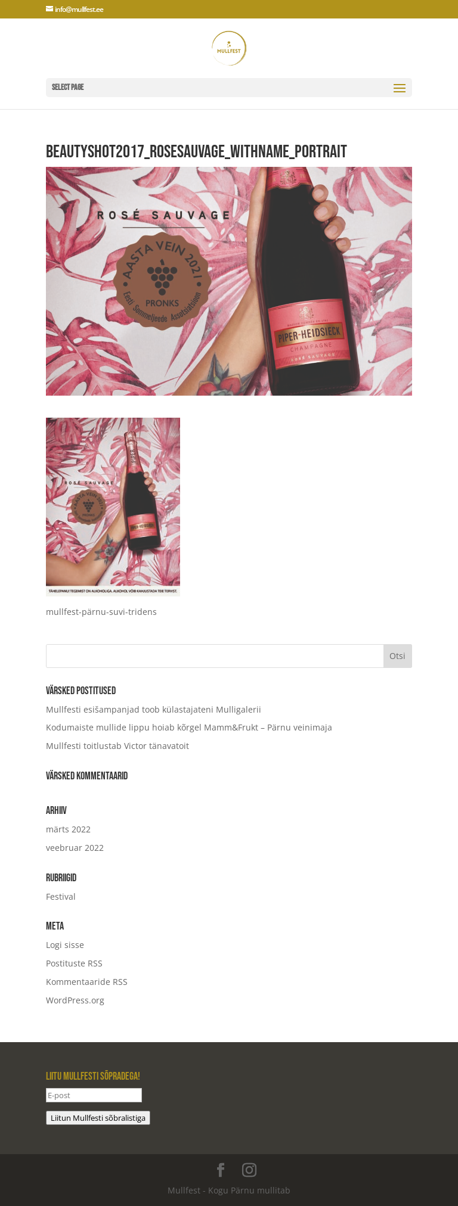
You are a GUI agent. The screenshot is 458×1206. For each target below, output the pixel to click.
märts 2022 (68, 829)
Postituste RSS (74, 963)
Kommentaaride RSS (87, 981)
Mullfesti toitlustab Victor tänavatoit (117, 745)
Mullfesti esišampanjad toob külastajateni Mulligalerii (153, 709)
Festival (61, 896)
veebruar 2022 (75, 847)
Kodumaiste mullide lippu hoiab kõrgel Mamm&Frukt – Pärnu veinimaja (189, 727)
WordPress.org (75, 1000)
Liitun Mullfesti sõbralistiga (98, 1117)
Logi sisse (65, 944)
